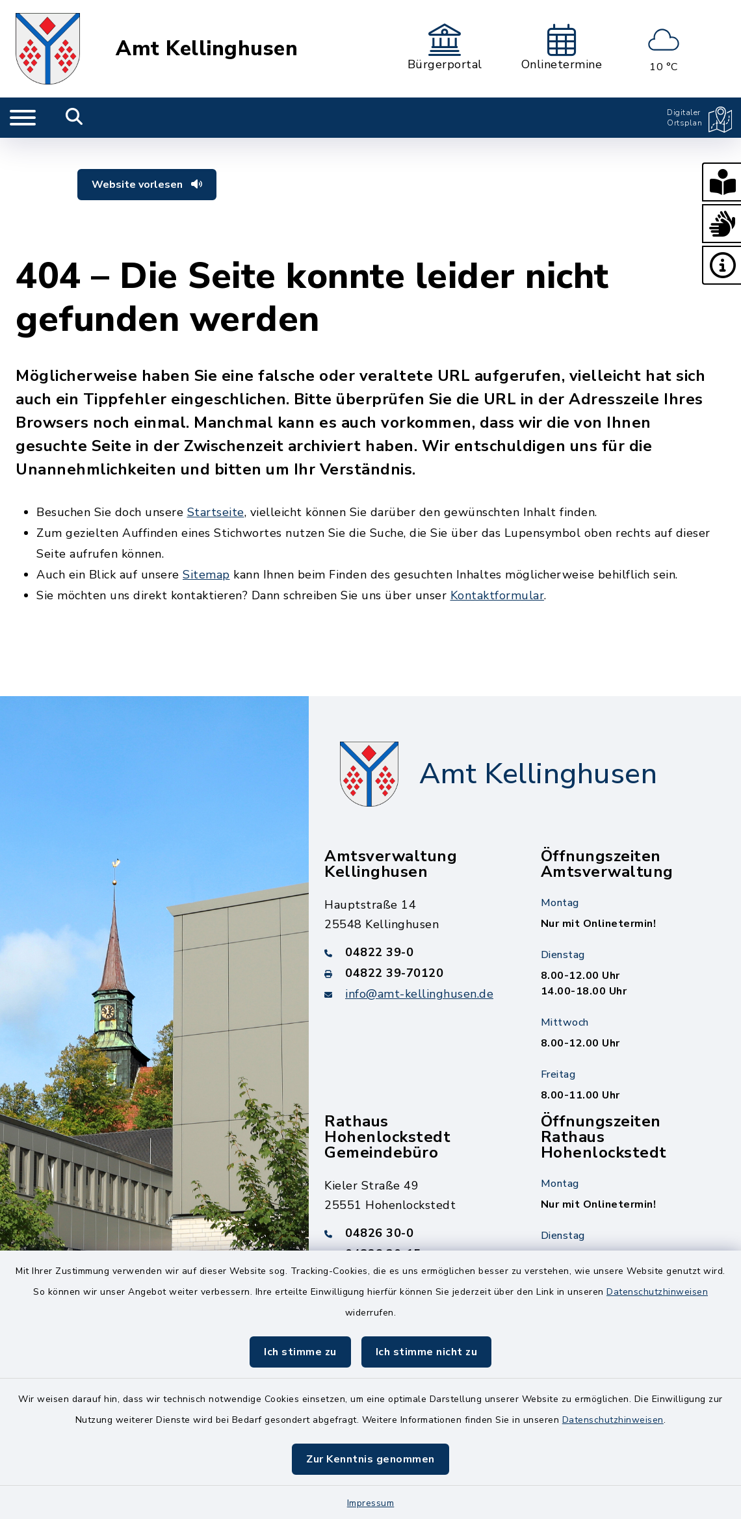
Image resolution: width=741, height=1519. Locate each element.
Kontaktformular (497, 595)
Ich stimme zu (300, 1352)
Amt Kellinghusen (207, 48)
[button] (721, 181)
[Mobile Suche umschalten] (74, 117)
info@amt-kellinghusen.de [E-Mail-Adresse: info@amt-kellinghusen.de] (419, 994)
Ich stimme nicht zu (427, 1352)
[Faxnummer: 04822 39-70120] (417, 973)
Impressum (371, 1503)
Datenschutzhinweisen (657, 1292)
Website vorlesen (147, 184)
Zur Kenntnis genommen (370, 1459)
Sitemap (206, 574)
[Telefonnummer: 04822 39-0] (417, 952)
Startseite (215, 512)
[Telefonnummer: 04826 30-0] (417, 1233)
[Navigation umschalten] (23, 117)
